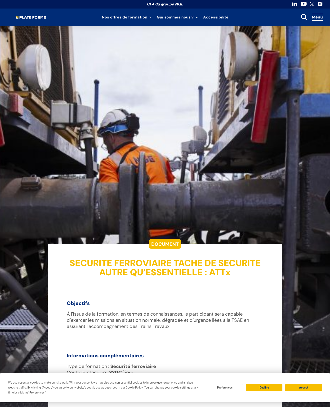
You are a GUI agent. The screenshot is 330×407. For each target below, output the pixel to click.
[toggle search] (304, 17)
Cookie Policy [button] (134, 387)
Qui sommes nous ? (175, 17)
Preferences (225, 387)
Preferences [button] (37, 392)
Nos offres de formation (124, 17)
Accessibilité (215, 17)
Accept (303, 387)
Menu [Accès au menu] (317, 17)
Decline (264, 387)
